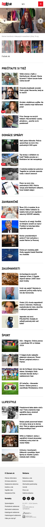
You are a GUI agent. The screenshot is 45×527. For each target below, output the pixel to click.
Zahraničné (10, 202)
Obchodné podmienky (30, 484)
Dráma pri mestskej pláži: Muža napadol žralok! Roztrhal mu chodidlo (31, 252)
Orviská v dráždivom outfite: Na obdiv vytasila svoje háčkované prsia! (31, 104)
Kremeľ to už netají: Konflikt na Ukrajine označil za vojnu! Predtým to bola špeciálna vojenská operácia (30, 224)
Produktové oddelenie (12, 506)
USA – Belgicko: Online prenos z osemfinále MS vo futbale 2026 (31, 343)
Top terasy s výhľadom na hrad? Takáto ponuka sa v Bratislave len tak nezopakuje (31, 157)
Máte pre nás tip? (10, 518)
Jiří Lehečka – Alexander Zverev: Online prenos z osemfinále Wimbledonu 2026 (31, 385)
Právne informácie (11, 478)
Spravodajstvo (9, 503)
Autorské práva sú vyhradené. (28, 508)
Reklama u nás (27, 478)
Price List (25, 490)
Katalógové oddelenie (12, 512)
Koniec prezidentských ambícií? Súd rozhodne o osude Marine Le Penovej (29, 238)
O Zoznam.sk (9, 473)
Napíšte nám (9, 490)
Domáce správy (12, 135)
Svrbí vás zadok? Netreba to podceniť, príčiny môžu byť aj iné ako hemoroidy (31, 290)
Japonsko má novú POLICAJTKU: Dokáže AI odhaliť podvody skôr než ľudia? (29, 320)
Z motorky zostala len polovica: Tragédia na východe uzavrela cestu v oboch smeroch (31, 171)
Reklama (26, 473)
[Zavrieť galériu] (40, 3)
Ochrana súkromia (10, 481)
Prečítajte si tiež (14, 68)
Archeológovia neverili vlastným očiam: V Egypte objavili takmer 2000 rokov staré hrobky (30, 277)
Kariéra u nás (9, 487)
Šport (6, 335)
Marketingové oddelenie (13, 515)
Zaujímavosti (11, 268)
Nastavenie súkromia (11, 484)
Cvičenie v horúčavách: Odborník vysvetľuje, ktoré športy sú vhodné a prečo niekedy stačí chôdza (30, 453)
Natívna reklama (28, 493)
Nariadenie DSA (10, 493)
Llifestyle (9, 402)
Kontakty (8, 498)
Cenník (25, 487)
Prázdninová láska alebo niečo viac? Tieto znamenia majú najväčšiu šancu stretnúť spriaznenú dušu (31, 410)
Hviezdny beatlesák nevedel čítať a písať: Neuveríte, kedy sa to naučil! (31, 90)
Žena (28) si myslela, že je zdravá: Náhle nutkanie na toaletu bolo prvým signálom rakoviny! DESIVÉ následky (30, 210)
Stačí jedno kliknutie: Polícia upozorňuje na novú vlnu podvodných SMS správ (30, 142)
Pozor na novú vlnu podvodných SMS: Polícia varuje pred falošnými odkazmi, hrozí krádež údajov (31, 186)
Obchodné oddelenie (12, 509)
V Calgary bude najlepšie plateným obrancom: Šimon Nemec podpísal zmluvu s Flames (30, 358)
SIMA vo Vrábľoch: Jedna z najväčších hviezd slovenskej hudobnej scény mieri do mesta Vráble (30, 439)
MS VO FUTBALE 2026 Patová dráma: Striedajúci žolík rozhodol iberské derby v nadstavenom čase (31, 372)
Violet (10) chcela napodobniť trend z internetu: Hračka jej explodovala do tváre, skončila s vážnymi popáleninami (31, 305)
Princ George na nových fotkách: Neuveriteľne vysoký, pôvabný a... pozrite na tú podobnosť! (31, 119)
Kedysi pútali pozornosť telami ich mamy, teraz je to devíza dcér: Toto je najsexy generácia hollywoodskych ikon (31, 425)
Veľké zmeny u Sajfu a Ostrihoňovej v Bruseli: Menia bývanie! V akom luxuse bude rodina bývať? (31, 77)
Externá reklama (28, 481)
